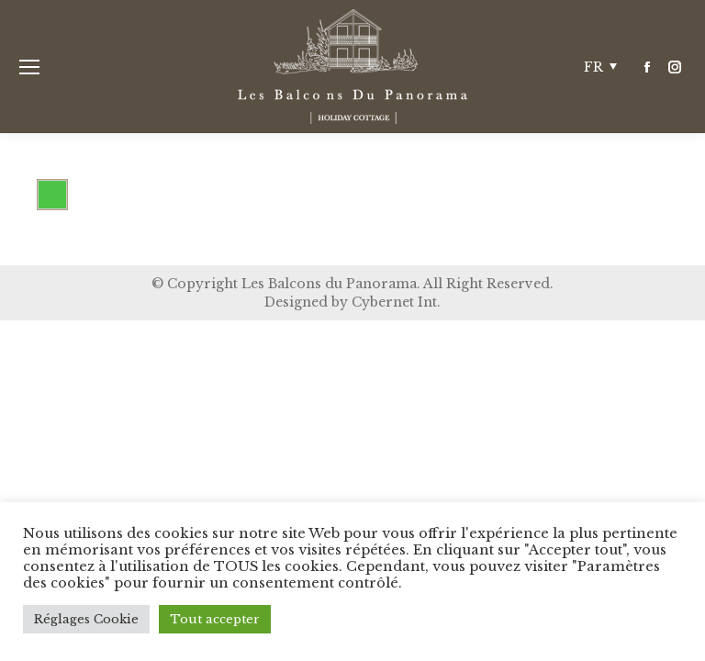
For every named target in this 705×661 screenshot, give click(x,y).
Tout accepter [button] (215, 619)
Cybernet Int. (396, 302)
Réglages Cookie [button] (86, 619)
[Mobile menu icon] (29, 67)
